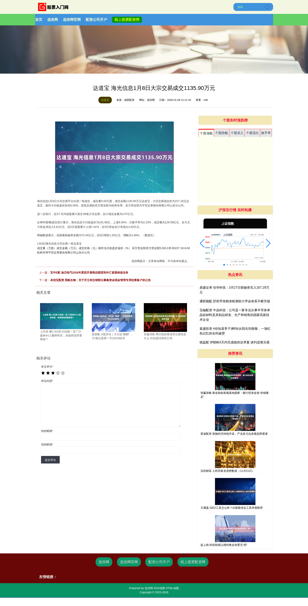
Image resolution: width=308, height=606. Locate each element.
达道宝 (105, 99)
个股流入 (237, 133)
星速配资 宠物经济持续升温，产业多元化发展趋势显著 (234, 433)
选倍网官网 (72, 20)
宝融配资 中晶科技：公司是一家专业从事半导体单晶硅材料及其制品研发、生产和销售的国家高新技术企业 (235, 314)
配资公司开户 (96, 20)
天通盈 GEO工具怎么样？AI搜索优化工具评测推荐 (232, 507)
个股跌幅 (221, 133)
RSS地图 (159, 588)
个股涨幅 (206, 133)
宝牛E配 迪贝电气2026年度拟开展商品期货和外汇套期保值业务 (89, 272)
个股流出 (252, 133)
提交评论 (50, 459)
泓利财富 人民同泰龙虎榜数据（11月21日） (228, 470)
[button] (202, 243)
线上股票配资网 (126, 20)
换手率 (266, 133)
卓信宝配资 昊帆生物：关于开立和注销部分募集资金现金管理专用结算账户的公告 (100, 280)
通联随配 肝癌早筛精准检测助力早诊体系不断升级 (235, 301)
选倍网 (52, 20)
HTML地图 (172, 588)
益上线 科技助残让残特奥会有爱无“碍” (224, 544)
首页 (38, 20)
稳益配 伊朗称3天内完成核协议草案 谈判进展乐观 (235, 342)
